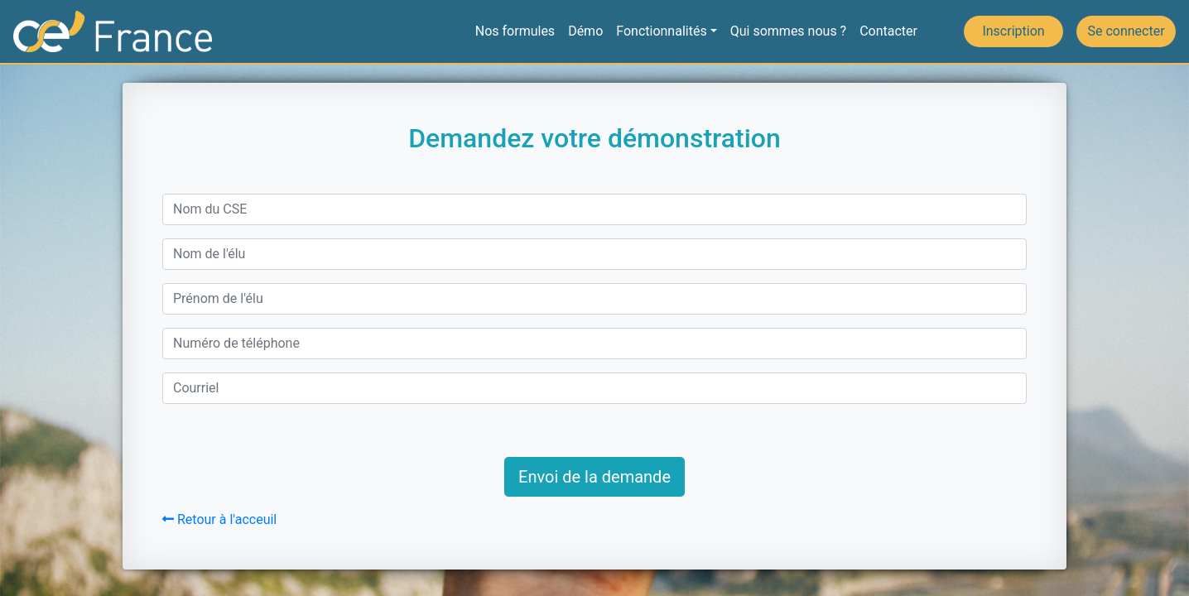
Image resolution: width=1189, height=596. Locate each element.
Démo (585, 31)
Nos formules (515, 31)
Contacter (888, 31)
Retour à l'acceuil (219, 519)
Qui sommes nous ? (788, 31)
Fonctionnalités (661, 31)
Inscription (1013, 31)
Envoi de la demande (594, 477)
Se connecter (1125, 31)
